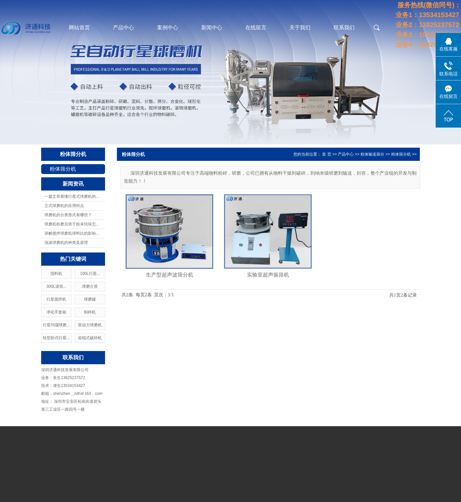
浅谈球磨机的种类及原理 (66, 242)
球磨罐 (90, 299)
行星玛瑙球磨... (56, 325)
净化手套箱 (56, 312)
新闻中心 (211, 27)
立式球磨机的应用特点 (64, 205)
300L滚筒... (56, 286)
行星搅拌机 (56, 299)
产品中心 (123, 27)
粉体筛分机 (73, 154)
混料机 (56, 273)
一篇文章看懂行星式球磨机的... (71, 196)
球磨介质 (90, 286)
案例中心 (167, 27)
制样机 (90, 312)
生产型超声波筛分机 (169, 275)
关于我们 (300, 27)
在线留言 (255, 27)
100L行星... (90, 273)
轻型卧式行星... (56, 338)
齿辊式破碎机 (90, 338)
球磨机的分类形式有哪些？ (68, 215)
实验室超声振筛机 (268, 275)
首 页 (326, 154)
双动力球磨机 (90, 325)
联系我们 (344, 27)
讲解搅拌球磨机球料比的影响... (71, 233)
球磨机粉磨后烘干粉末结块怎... (71, 224)
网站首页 (79, 27)
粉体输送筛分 (372, 154)
